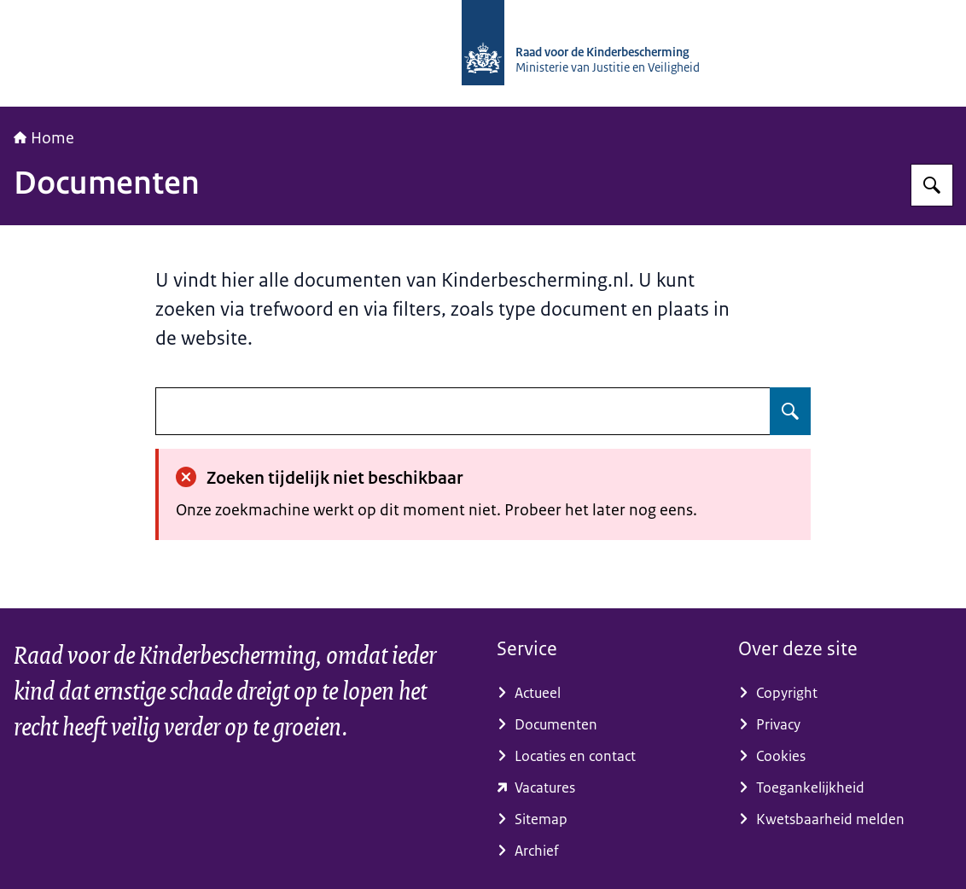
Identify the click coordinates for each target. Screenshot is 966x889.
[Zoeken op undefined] (790, 411)
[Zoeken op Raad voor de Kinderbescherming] (931, 185)
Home (44, 138)
